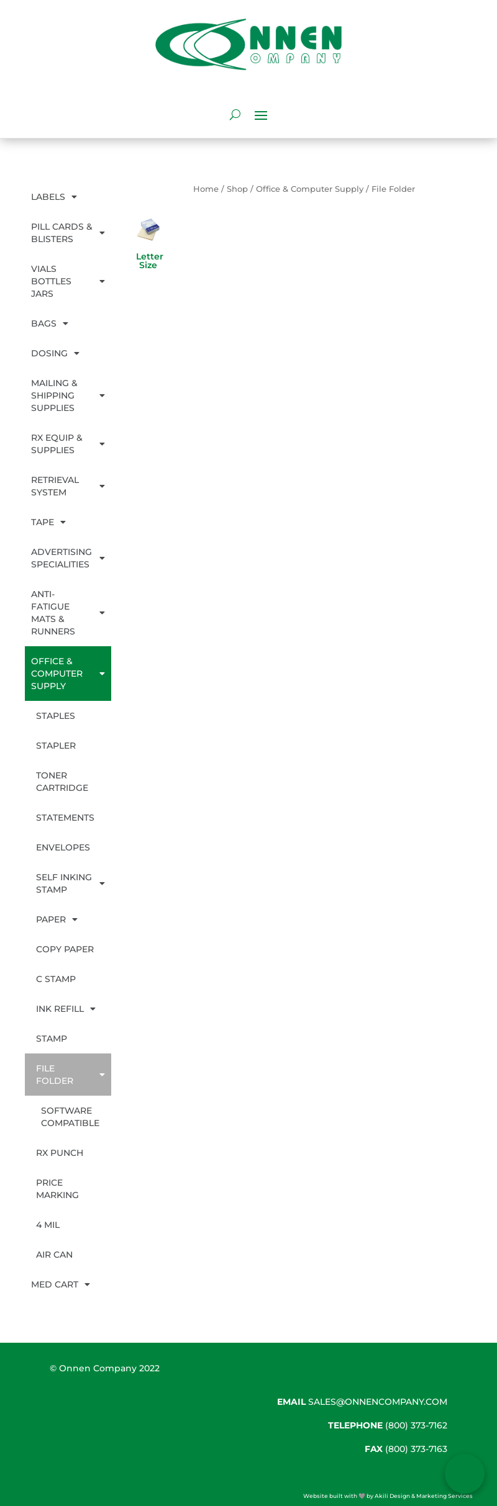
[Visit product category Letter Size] (148, 249)
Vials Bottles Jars (68, 281)
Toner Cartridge (62, 781)
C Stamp (56, 979)
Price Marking (57, 1189)
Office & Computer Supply (68, 674)
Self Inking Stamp (70, 883)
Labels (54, 196)
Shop (237, 189)
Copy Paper (65, 949)
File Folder (70, 1074)
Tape (48, 522)
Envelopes (63, 847)
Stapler (56, 745)
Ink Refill (66, 1008)
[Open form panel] (465, 1474)
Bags (49, 323)
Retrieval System (68, 486)
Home (206, 189)
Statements (65, 817)
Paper (57, 919)
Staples (55, 715)
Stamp (51, 1038)
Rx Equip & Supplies (68, 444)
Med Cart (60, 1284)
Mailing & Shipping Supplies (68, 395)
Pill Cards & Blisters (68, 233)
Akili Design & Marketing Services (424, 1495)
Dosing (55, 353)
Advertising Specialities (68, 558)
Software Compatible (70, 1117)
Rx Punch (59, 1152)
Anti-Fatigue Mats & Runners (68, 612)
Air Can (54, 1254)
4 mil (48, 1224)
